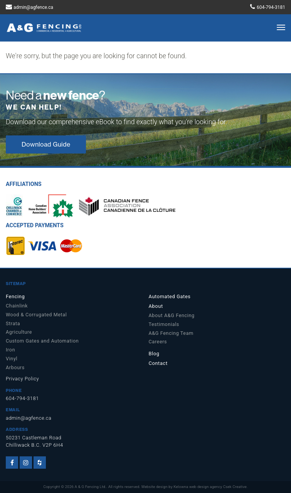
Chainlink (17, 306)
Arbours (15, 367)
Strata (13, 323)
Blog (154, 353)
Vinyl (11, 358)
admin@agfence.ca (33, 7)
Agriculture (19, 332)
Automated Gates (170, 296)
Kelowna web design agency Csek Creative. (210, 487)
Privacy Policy (22, 379)
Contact (158, 363)
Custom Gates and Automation (42, 341)
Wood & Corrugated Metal (36, 314)
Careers (158, 341)
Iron (10, 350)
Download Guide (46, 144)
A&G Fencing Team (171, 333)
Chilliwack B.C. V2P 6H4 (34, 445)
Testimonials (164, 324)
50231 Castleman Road (33, 438)
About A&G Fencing (172, 315)
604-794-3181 (271, 7)
